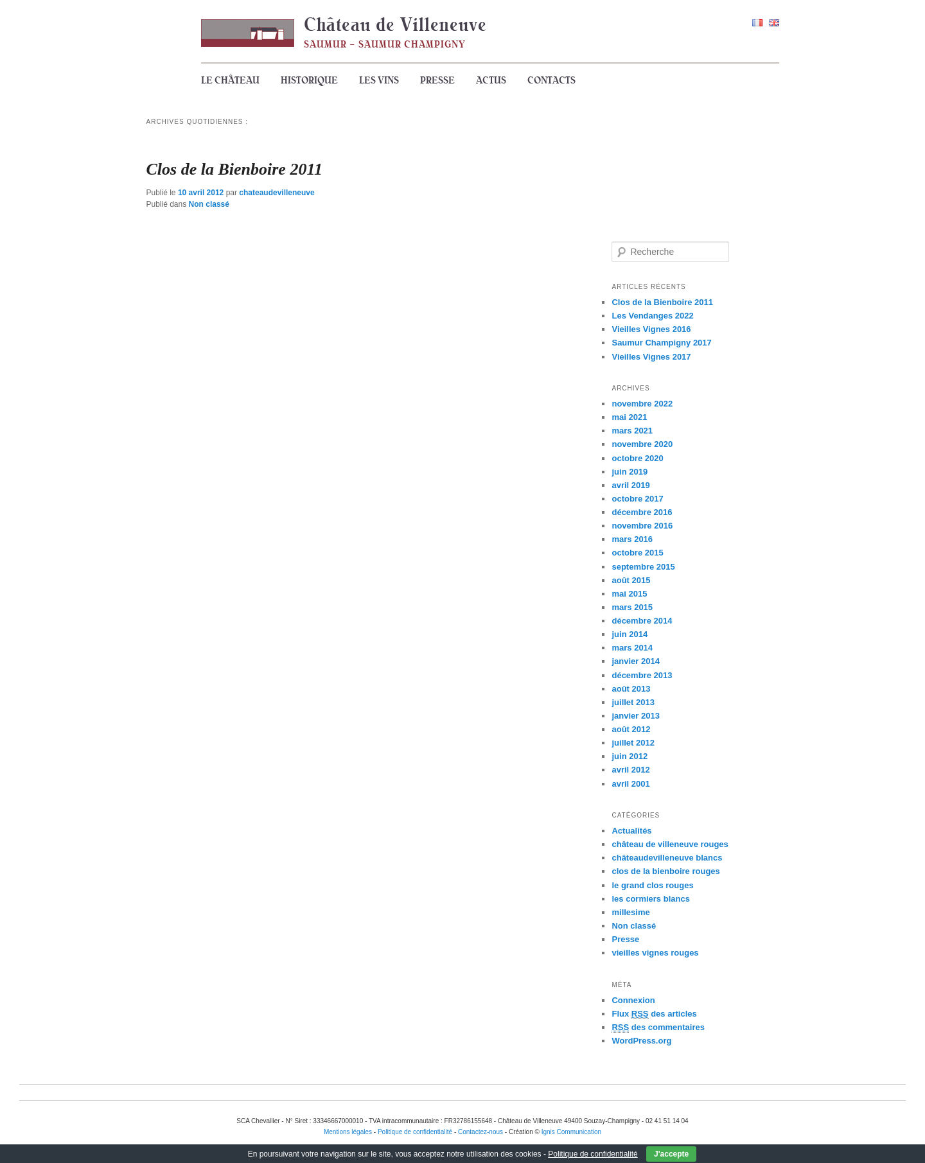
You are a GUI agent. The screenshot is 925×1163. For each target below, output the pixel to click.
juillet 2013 (633, 702)
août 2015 (631, 580)
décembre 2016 (642, 512)
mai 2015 (629, 594)
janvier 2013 (635, 716)
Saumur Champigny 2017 (661, 342)
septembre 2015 (643, 567)
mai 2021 (629, 417)
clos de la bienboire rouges (665, 871)
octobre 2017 (637, 498)
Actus (491, 80)
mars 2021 (632, 430)
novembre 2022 (642, 403)
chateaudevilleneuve (276, 192)
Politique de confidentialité (592, 1154)
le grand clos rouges (652, 885)
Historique (309, 80)
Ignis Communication (571, 1131)
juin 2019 (630, 472)
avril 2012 (630, 769)
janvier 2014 (635, 661)
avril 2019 (630, 485)
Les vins (379, 80)
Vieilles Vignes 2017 (651, 357)
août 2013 (631, 689)
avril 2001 (630, 784)
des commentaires (658, 1027)
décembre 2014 (642, 620)
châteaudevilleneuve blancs (667, 857)
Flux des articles (654, 1014)
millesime (630, 912)
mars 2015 (632, 607)
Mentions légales (348, 1131)
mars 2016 (632, 539)
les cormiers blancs (650, 899)
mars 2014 (632, 647)
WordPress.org (641, 1040)
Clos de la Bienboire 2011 (234, 169)
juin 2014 (630, 634)
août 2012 (631, 729)
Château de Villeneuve (395, 24)
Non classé (209, 204)
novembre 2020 (642, 444)
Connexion (633, 1000)
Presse (437, 80)
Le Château (230, 80)
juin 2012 (630, 756)
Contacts (551, 80)
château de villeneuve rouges (670, 844)
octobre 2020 (637, 458)
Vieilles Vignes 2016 (651, 329)
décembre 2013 (642, 675)
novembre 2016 (642, 525)
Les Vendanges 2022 (652, 315)
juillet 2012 (633, 743)
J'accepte (671, 1154)
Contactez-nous (480, 1131)
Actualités (631, 830)
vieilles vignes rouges (655, 953)
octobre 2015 (637, 552)
